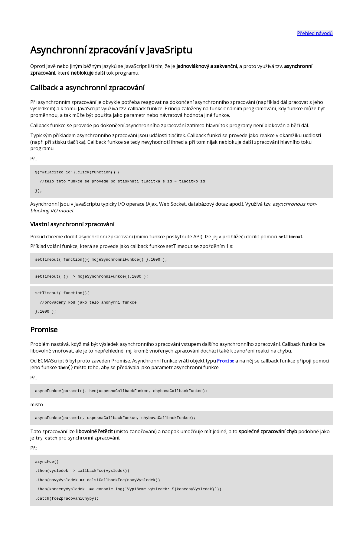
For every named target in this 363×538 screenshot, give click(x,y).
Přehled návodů (315, 33)
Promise (225, 360)
